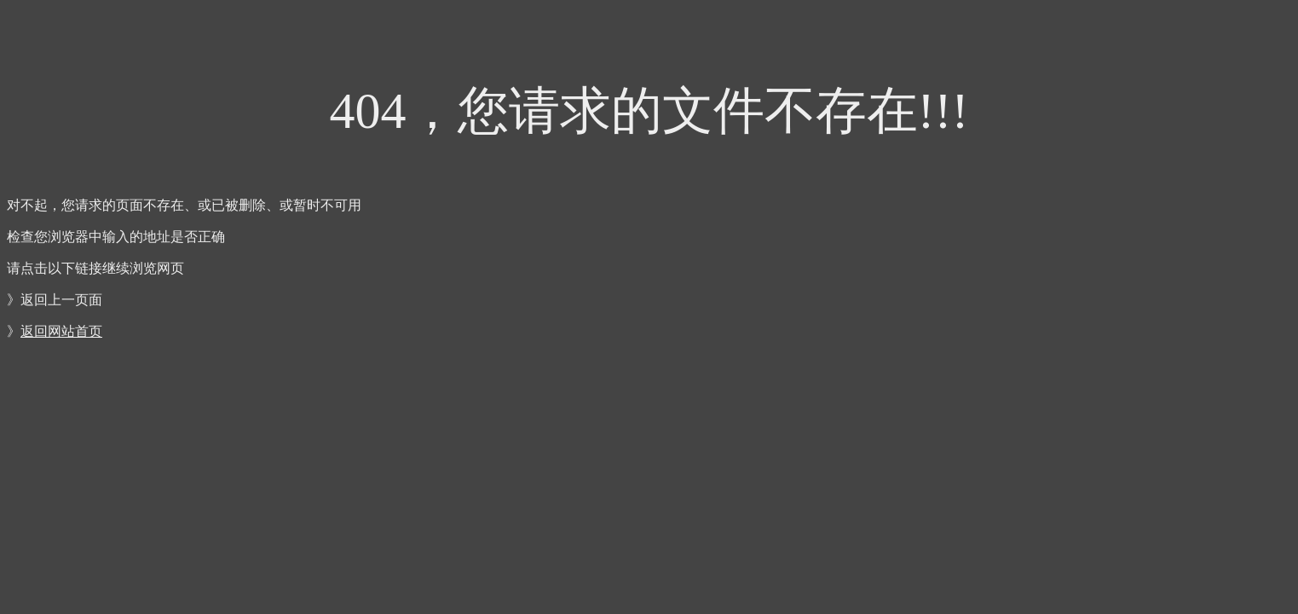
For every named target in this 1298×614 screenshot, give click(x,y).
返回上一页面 (61, 300)
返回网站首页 (61, 331)
